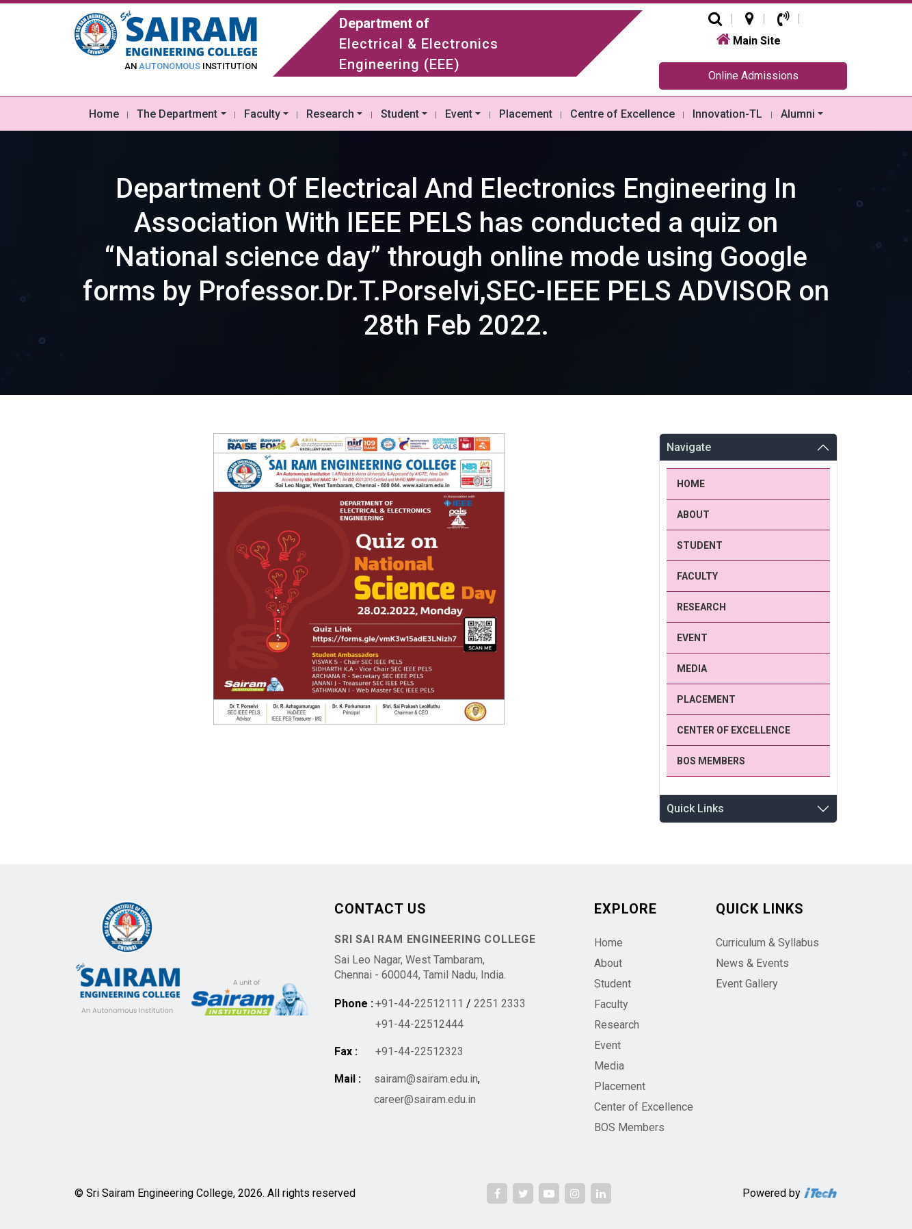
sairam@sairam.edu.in (426, 1078)
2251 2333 (500, 1003)
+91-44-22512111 (419, 1003)
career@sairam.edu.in (425, 1099)
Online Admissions (753, 75)
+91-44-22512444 (419, 1024)
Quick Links (695, 808)
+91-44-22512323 (419, 1051)
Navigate (689, 447)
